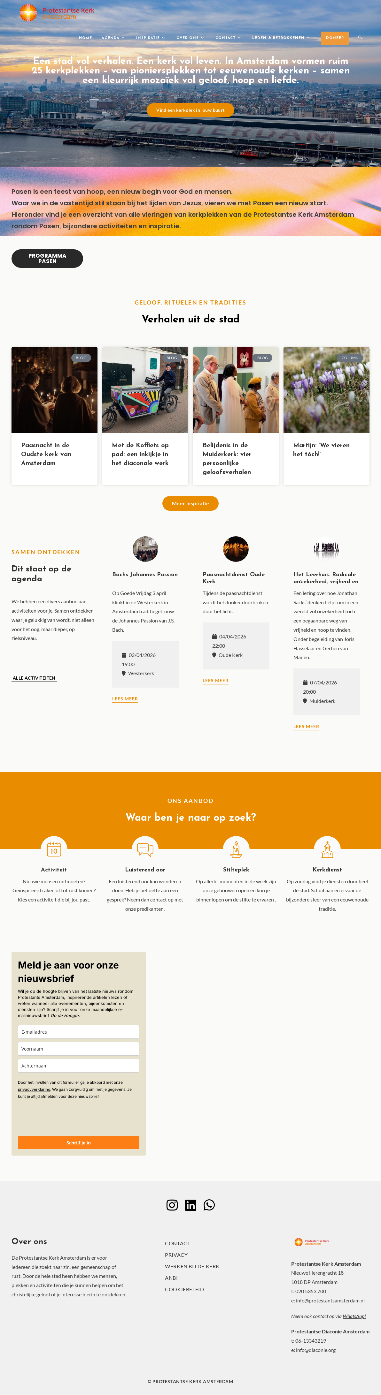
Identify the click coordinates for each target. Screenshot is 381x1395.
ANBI (171, 1278)
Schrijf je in (78, 1143)
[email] (78, 1032)
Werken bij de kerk (192, 1266)
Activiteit (54, 870)
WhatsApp (353, 1316)
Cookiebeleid (184, 1289)
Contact (177, 1243)
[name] (78, 1049)
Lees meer (125, 698)
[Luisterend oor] (145, 849)
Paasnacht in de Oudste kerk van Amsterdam (46, 454)
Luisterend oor (145, 870)
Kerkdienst (327, 870)
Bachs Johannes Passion (145, 575)
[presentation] (66, 1117)
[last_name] (78, 1066)
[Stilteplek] (236, 849)
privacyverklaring (34, 1089)
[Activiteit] (54, 849)
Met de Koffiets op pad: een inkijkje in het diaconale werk (140, 454)
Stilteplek (236, 870)
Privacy (176, 1255)
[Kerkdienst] (327, 849)
